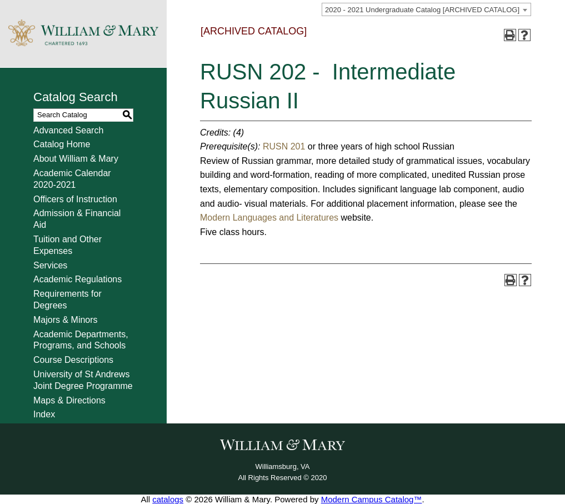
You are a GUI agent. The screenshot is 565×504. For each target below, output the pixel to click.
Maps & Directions (69, 400)
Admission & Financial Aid (77, 218)
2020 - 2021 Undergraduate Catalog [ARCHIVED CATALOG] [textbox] (422, 10)
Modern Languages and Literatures (270, 217)
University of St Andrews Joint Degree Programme (83, 380)
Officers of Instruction (75, 199)
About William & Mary (75, 158)
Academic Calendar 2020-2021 (72, 178)
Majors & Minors (65, 320)
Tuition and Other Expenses (67, 245)
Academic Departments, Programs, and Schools (80, 340)
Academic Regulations (77, 279)
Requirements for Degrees (67, 299)
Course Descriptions (73, 360)
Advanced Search (68, 130)
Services (50, 265)
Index (44, 414)
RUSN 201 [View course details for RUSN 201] (284, 146)
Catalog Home (61, 144)
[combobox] (426, 9)
